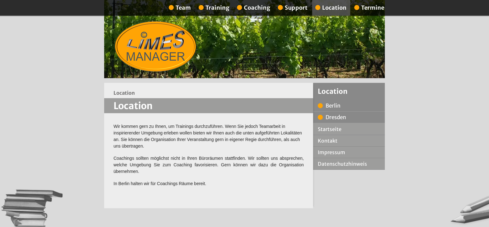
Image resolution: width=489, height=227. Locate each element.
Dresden (336, 117)
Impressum (331, 152)
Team (183, 7)
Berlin (333, 105)
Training (217, 7)
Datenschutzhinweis (342, 164)
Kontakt (327, 141)
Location (334, 7)
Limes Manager (156, 46)
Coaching (257, 7)
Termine (372, 7)
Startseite (329, 129)
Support (296, 7)
